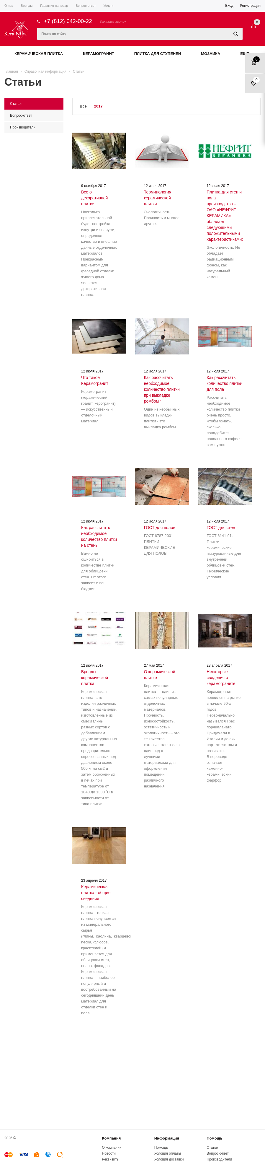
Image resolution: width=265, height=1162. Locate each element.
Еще (247, 53)
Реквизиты (110, 1159)
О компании (111, 1147)
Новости (108, 1153)
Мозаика (210, 53)
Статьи (212, 1147)
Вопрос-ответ (217, 1153)
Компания (111, 1138)
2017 (98, 106)
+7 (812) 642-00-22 (68, 21)
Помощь (214, 1138)
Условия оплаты (167, 1153)
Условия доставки (169, 1159)
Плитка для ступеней (157, 53)
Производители (219, 1159)
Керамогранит (98, 53)
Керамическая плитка (38, 53)
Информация (166, 1138)
